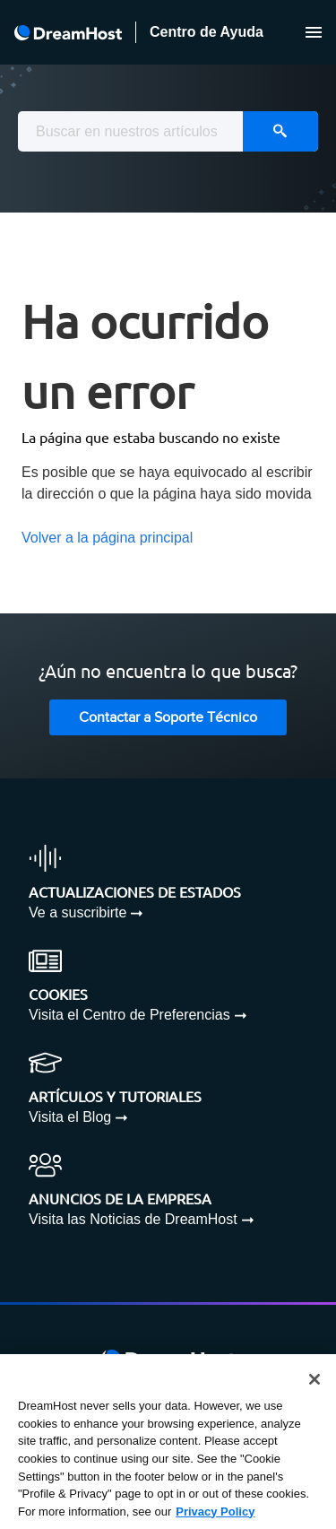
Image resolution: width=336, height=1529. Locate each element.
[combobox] (168, 131)
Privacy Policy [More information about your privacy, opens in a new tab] (215, 1511)
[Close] (314, 1380)
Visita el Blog (70, 1117)
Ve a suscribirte (77, 912)
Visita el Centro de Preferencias (129, 1014)
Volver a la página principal (107, 537)
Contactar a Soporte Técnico (168, 717)
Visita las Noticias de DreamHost (133, 1219)
